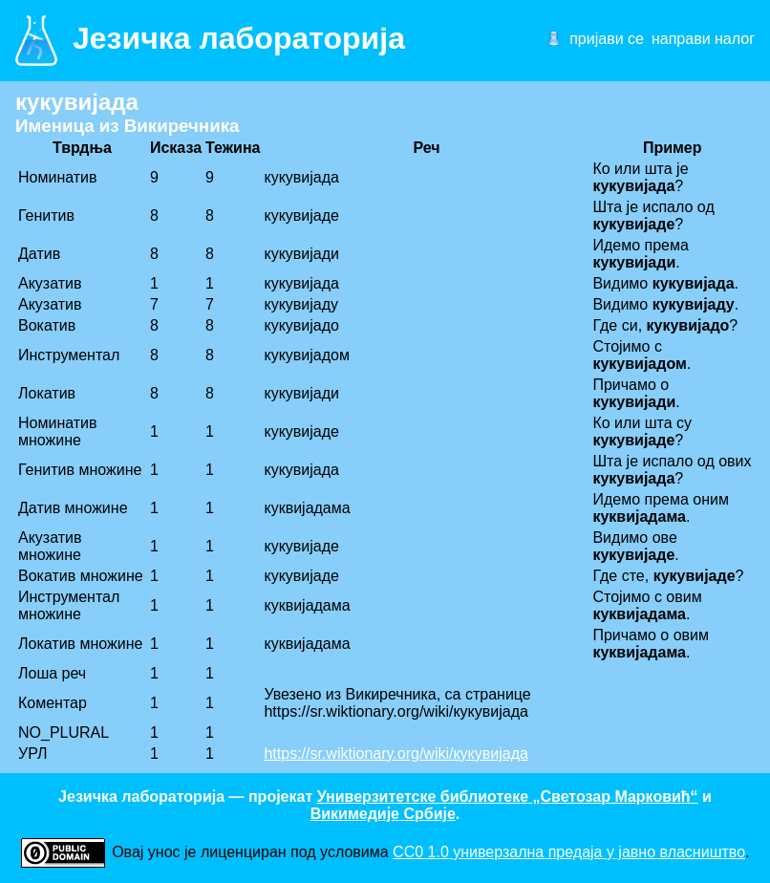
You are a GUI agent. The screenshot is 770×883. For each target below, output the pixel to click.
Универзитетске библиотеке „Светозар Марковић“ (507, 796)
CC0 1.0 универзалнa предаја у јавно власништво (569, 852)
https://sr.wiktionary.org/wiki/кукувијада (395, 753)
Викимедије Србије (383, 814)
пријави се (606, 39)
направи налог (703, 39)
